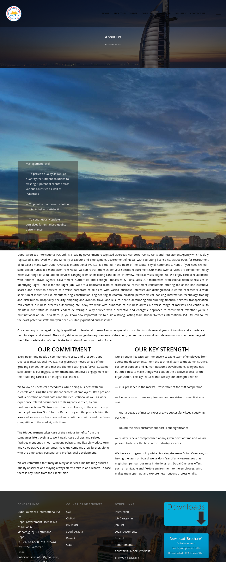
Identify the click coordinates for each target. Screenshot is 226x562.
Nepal (134, 13)
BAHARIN (72, 503)
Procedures (122, 516)
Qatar (70, 523)
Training (120, 542)
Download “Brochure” (186, 524)
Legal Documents (126, 509)
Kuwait (70, 516)
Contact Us (197, 13)
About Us (119, 13)
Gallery (180, 13)
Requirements (124, 523)
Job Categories (124, 496)
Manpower (164, 13)
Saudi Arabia (74, 509)
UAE (68, 490)
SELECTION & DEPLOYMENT (132, 529)
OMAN (70, 496)
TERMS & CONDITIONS (129, 536)
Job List (147, 13)
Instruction (122, 490)
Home (105, 13)
